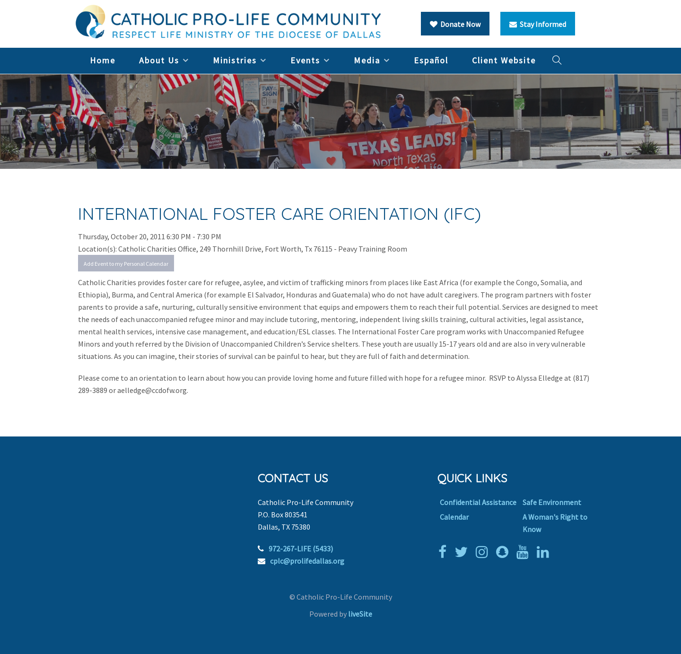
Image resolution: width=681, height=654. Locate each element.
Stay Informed (537, 24)
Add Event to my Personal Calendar (126, 263)
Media (367, 60)
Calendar (454, 517)
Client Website (504, 60)
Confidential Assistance (478, 502)
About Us (159, 60)
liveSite (360, 614)
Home (102, 60)
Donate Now (455, 24)
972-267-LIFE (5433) (301, 548)
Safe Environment (552, 502)
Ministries (235, 60)
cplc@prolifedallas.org (307, 561)
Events (305, 60)
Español (431, 60)
